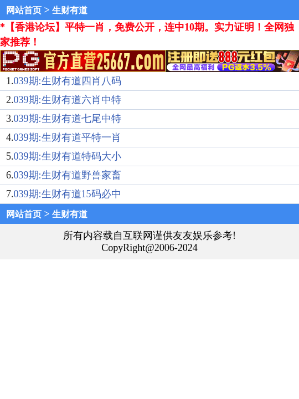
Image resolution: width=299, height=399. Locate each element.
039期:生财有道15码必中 (67, 194)
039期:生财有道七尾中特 (67, 118)
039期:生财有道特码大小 (67, 156)
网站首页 (24, 10)
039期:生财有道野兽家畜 (67, 175)
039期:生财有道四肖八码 (67, 80)
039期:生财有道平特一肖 (67, 137)
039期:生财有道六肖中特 (67, 99)
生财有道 (69, 10)
